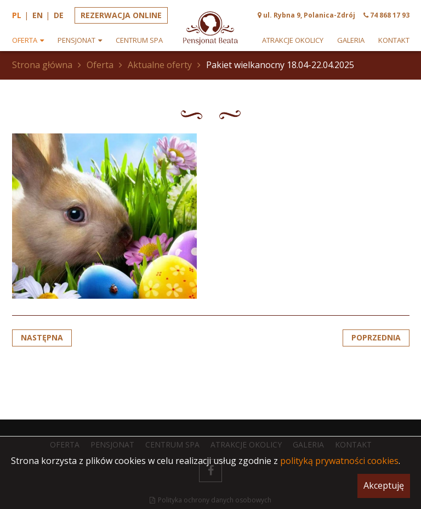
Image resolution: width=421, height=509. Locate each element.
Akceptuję (383, 485)
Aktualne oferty (160, 65)
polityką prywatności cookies (339, 461)
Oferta (100, 65)
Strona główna (42, 65)
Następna (42, 337)
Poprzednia (376, 337)
